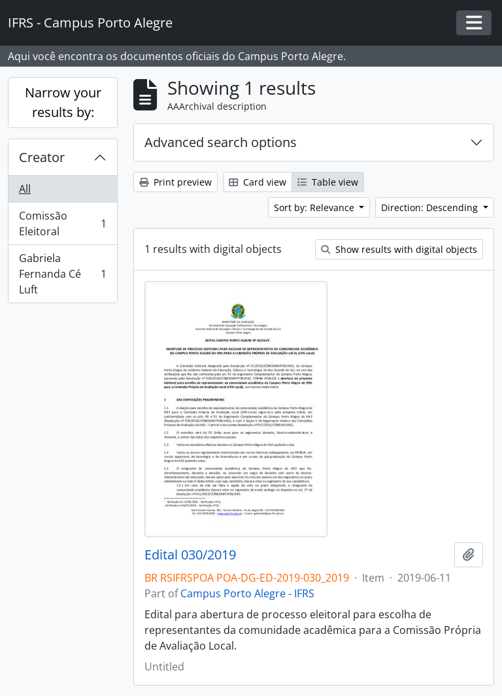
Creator (42, 157)
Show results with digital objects (399, 249)
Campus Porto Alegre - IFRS (247, 593)
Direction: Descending (430, 207)
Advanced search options (220, 142)
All (25, 189)
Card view (257, 182)
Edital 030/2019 (190, 555)
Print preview (175, 182)
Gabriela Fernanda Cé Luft (62, 274)
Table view (327, 182)
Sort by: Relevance (315, 207)
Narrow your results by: (63, 102)
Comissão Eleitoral (62, 223)
